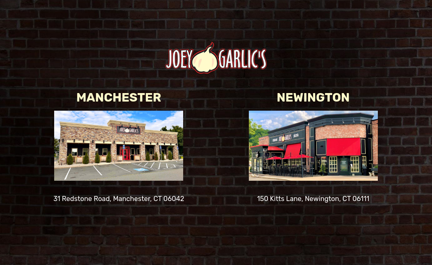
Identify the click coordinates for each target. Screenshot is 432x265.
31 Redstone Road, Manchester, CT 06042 (118, 200)
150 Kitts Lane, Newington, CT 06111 (313, 200)
